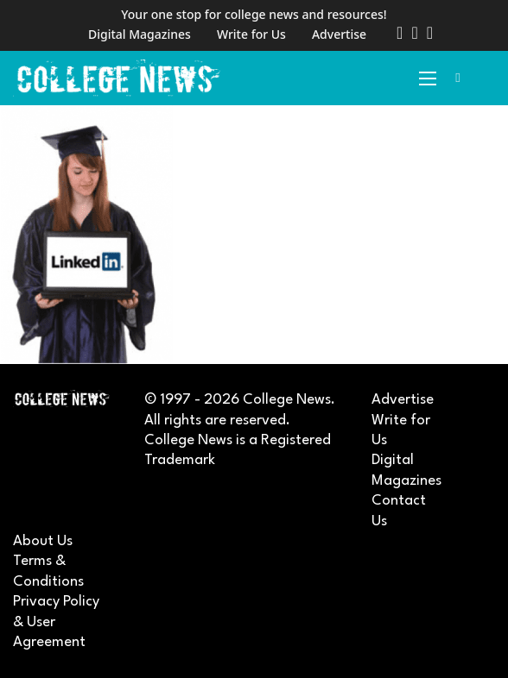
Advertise (339, 34)
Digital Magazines (139, 34)
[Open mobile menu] (427, 78)
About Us (43, 541)
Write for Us (251, 34)
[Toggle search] (458, 78)
